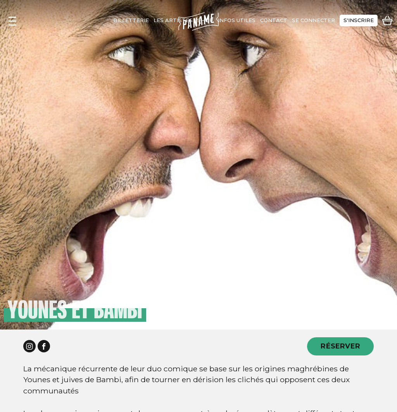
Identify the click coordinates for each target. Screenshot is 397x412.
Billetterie (131, 20)
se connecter (313, 20)
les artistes (173, 20)
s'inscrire (358, 20)
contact (273, 20)
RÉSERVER (340, 346)
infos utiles (236, 20)
